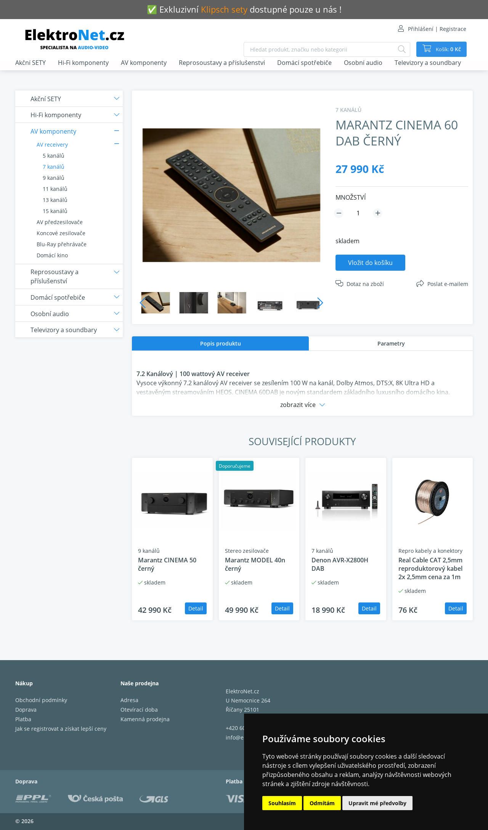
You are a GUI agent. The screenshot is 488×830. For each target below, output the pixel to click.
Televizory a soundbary (428, 63)
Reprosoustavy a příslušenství (222, 63)
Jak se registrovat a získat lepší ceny (60, 728)
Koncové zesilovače (61, 233)
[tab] (220, 343)
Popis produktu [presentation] (220, 343)
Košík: (446, 49)
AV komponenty (144, 63)
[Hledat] (398, 49)
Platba (23, 719)
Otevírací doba (139, 709)
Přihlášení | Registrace (437, 28)
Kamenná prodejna (145, 719)
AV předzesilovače (60, 222)
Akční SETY (30, 63)
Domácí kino (52, 255)
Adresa (129, 700)
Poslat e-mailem (447, 283)
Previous (142, 303)
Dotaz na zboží (365, 283)
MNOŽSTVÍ (351, 197)
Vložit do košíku (370, 262)
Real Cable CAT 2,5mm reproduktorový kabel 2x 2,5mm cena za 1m (430, 568)
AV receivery (52, 144)
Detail (195, 608)
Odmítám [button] (322, 803)
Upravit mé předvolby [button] (377, 803)
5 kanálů (53, 155)
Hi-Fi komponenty (83, 63)
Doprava (26, 709)
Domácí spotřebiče (304, 63)
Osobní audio (363, 63)
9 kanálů (53, 177)
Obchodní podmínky (41, 700)
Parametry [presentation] (391, 343)
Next (320, 303)
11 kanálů (55, 188)
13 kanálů (55, 199)
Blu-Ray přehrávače (62, 244)
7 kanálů (53, 166)
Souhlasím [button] (282, 803)
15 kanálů (55, 211)
